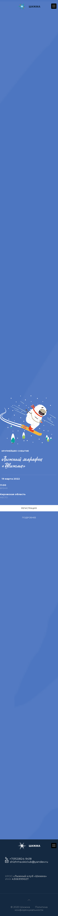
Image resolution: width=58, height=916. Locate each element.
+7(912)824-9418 (20, 858)
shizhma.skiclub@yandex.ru (29, 861)
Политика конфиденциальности (31, 908)
